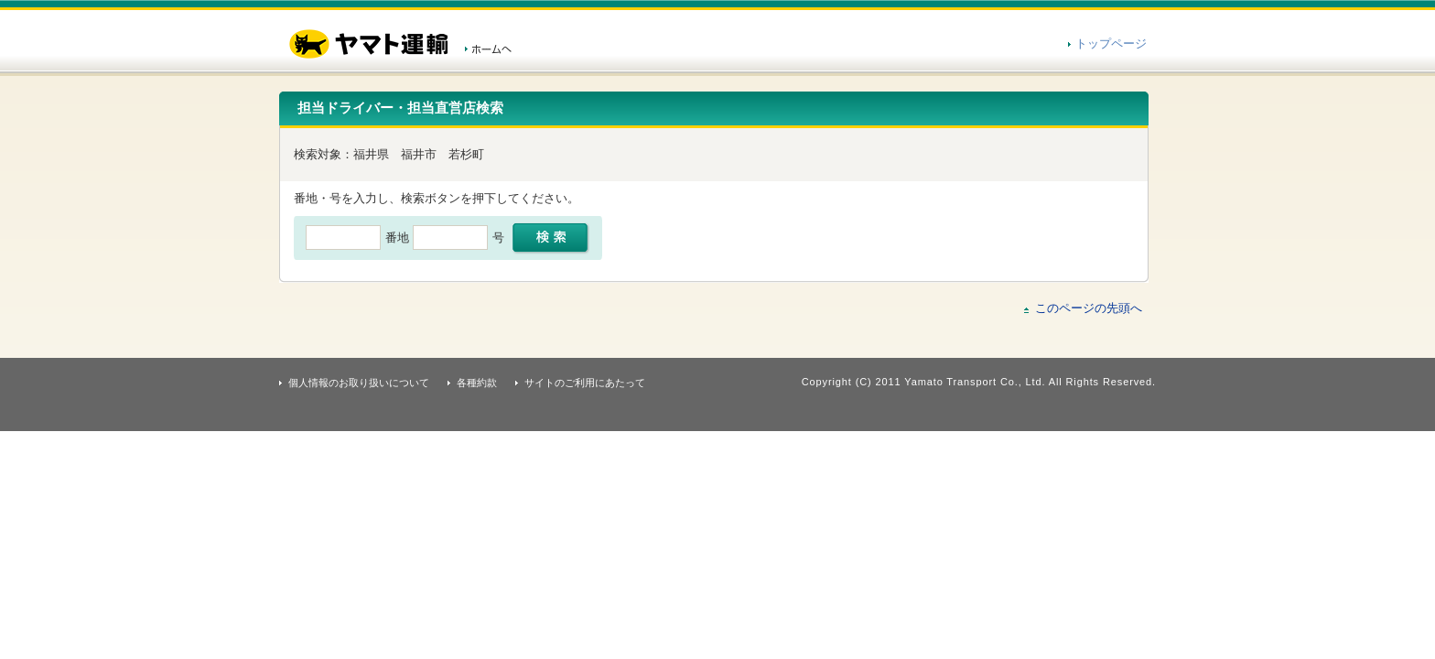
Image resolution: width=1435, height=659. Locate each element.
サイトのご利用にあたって (584, 382)
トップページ (1111, 43)
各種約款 (477, 382)
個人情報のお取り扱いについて (358, 382)
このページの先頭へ (1088, 308)
